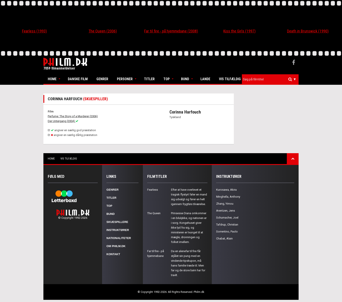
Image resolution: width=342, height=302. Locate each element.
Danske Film (78, 79)
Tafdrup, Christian (227, 224)
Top (166, 79)
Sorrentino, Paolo (227, 231)
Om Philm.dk (115, 246)
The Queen (154, 213)
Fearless (152, 189)
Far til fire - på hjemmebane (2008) (171, 31)
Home (52, 79)
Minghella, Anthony (228, 196)
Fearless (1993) (34, 31)
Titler (149, 79)
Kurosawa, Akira (226, 189)
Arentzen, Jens (225, 210)
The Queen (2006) (103, 31)
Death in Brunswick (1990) (308, 31)
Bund (185, 79)
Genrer (102, 79)
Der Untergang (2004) (63, 121)
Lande (205, 79)
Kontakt (113, 254)
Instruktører (117, 230)
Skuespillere (117, 222)
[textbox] (271, 79)
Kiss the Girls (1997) (239, 31)
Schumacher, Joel (227, 217)
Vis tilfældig (230, 79)
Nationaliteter (118, 238)
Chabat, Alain (224, 238)
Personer (125, 79)
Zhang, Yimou (224, 203)
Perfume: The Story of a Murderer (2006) (73, 116)
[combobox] (270, 79)
